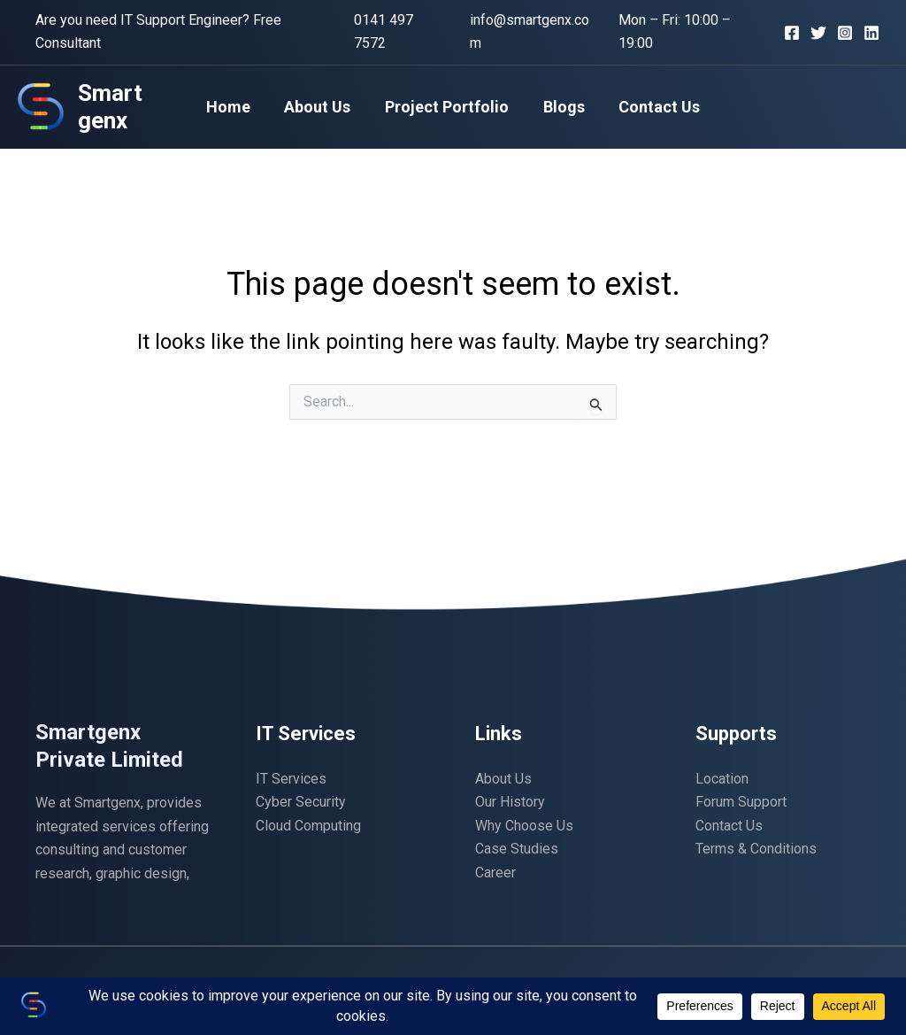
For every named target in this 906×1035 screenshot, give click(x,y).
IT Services (291, 778)
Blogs (561, 106)
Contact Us (654, 106)
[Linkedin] (871, 33)
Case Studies (516, 848)
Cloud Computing (308, 825)
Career (495, 872)
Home (233, 106)
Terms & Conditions (756, 848)
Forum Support (741, 801)
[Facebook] (792, 33)
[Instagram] (845, 33)
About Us (320, 106)
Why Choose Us (524, 825)
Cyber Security (301, 801)
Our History (510, 801)
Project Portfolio (447, 106)
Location (722, 778)
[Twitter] (818, 33)
